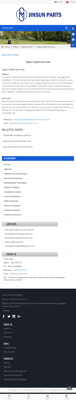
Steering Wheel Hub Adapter (15, 183)
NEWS (6, 343)
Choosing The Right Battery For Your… (20, 246)
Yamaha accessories (12, 210)
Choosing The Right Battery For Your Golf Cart (32, 119)
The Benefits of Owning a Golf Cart (17, 135)
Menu (47, 397)
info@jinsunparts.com (18, 274)
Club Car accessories (12, 205)
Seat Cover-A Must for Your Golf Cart (18, 147)
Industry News (26, 47)
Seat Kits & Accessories (13, 178)
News (15, 47)
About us (8, 324)
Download (8, 337)
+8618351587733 (20, 270)
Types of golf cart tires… (14, 242)
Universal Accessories (12, 214)
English (59, 2)
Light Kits (7, 169)
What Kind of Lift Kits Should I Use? (24, 123)
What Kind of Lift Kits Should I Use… (19, 238)
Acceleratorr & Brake (12, 192)
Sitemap (6, 310)
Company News (10, 347)
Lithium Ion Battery (11, 187)
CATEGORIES (7, 28)
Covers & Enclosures (12, 196)
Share (9, 397)
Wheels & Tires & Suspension (15, 174)
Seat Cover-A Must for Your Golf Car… (20, 230)
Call (28, 397)
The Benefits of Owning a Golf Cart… (19, 234)
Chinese (70, 2)
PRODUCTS (8, 358)
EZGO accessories (11, 201)
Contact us (8, 332)
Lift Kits (7, 164)
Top (66, 397)
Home (7, 47)
